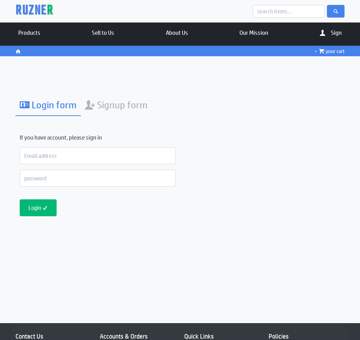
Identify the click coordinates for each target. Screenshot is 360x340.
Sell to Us (103, 32)
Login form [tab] (48, 104)
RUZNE (34, 11)
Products (29, 32)
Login (38, 208)
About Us (177, 32)
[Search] (289, 11)
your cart (332, 50)
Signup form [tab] (116, 104)
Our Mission (253, 32)
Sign (331, 32)
